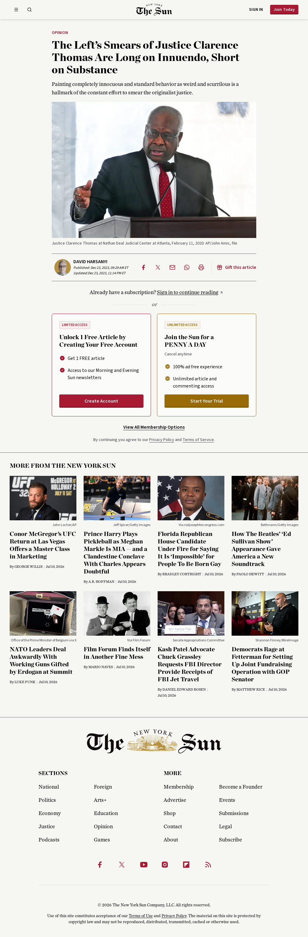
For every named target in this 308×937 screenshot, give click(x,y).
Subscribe (230, 840)
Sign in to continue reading (187, 292)
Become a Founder (240, 787)
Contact (173, 826)
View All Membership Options (154, 427)
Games (102, 840)
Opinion (60, 33)
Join (284, 10)
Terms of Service (198, 440)
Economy (49, 813)
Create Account (101, 401)
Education (106, 813)
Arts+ (100, 800)
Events (227, 800)
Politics (47, 800)
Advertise (175, 800)
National (48, 787)
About (171, 840)
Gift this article (236, 267)
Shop (170, 813)
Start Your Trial (206, 401)
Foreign (103, 787)
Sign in (256, 10)
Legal (225, 826)
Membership (179, 787)
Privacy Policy (161, 440)
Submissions (234, 813)
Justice (46, 826)
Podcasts (49, 840)
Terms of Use (141, 916)
